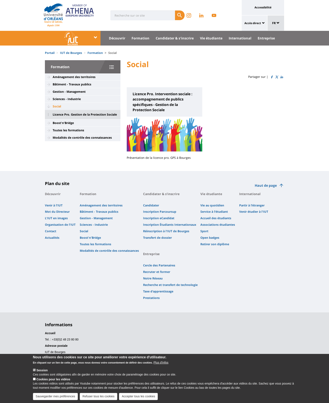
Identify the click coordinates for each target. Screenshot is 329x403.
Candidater (151, 205)
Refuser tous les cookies (98, 398)
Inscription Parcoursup (159, 212)
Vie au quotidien (212, 205)
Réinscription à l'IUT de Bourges (166, 231)
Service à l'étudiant (214, 212)
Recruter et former (156, 272)
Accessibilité (263, 7)
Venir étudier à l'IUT (253, 212)
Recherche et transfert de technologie (170, 285)
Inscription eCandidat (158, 218)
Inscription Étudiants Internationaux (169, 225)
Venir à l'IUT (54, 205)
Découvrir (117, 38)
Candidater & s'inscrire (175, 38)
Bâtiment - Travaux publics (72, 84)
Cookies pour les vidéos (53, 381)
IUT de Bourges (71, 53)
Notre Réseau (153, 278)
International (240, 38)
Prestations (151, 298)
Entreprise (266, 38)
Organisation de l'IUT (60, 225)
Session (42, 372)
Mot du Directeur (57, 212)
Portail (50, 53)
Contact (50, 231)
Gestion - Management (69, 92)
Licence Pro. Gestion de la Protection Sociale (85, 114)
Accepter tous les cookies (138, 398)
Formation (140, 38)
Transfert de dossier (157, 238)
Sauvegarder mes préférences (55, 398)
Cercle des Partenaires (159, 265)
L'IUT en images (56, 218)
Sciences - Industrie (67, 99)
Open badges (209, 238)
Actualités (52, 238)
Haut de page (266, 185)
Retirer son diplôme (214, 244)
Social (57, 106)
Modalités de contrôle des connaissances (82, 138)
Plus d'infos (160, 364)
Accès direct (252, 23)
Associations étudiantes (217, 225)
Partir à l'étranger (252, 205)
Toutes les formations (68, 130)
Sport (204, 231)
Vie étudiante (211, 38)
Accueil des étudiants (215, 218)
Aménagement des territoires (74, 77)
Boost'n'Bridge (63, 123)
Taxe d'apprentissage (158, 291)
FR (275, 23)
